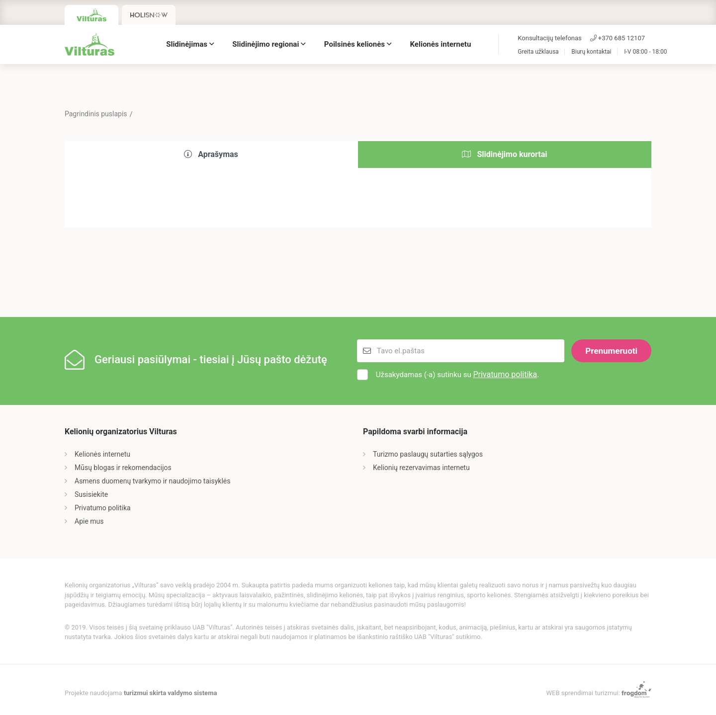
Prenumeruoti (611, 351)
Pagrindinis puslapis (96, 114)
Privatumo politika (505, 374)
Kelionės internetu (440, 44)
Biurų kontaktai (591, 52)
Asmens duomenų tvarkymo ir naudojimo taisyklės (152, 481)
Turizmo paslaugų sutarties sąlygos (428, 454)
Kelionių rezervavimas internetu (421, 468)
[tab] (211, 154)
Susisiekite (91, 494)
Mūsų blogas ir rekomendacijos (123, 468)
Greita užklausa (538, 52)
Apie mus (89, 521)
